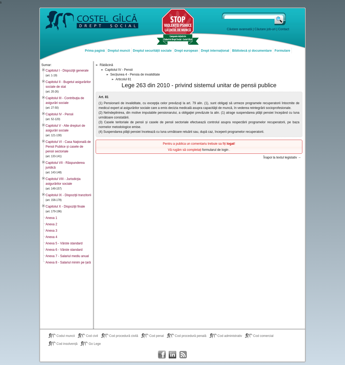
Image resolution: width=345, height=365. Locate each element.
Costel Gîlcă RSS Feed (183, 354)
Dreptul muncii (119, 50)
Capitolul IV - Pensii (59, 114)
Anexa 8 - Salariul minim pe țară (68, 262)
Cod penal (156, 336)
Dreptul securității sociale (152, 50)
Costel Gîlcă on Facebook (162, 354)
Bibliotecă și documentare (252, 50)
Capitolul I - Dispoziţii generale (67, 70)
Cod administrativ (230, 336)
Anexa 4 (51, 237)
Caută (280, 18)
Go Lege (95, 344)
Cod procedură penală (190, 336)
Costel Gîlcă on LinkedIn (172, 354)
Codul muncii (65, 336)
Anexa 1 (51, 218)
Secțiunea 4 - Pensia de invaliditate (135, 74)
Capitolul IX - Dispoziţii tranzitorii (68, 195)
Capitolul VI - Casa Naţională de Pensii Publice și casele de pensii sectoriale (68, 146)
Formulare (282, 50)
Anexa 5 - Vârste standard (64, 243)
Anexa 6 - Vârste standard (64, 250)
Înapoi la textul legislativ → (282, 157)
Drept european (186, 50)
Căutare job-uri (265, 29)
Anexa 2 (51, 224)
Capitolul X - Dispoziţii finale (65, 206)
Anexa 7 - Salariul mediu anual (67, 256)
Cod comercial (263, 336)
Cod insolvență (66, 344)
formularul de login (215, 150)
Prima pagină (95, 50)
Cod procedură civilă (123, 336)
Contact (283, 29)
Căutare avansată (239, 29)
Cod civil (92, 336)
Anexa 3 (51, 230)
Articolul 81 (123, 79)
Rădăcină (106, 65)
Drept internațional (215, 50)
